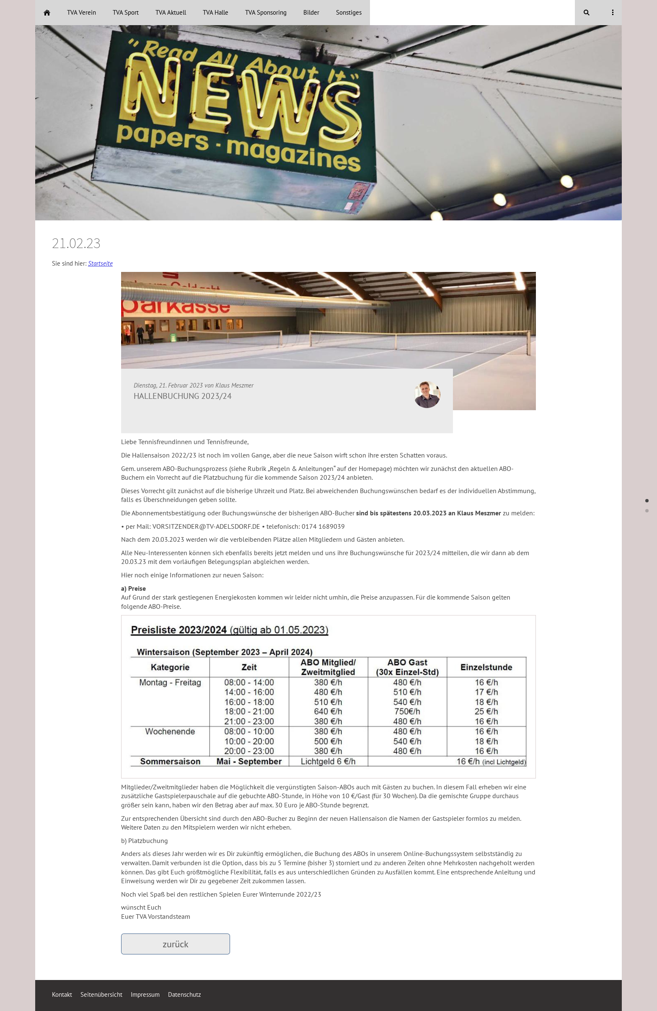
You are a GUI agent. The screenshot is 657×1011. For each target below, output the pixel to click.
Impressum (145, 994)
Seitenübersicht (101, 994)
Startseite (100, 263)
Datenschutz (184, 994)
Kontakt (62, 994)
